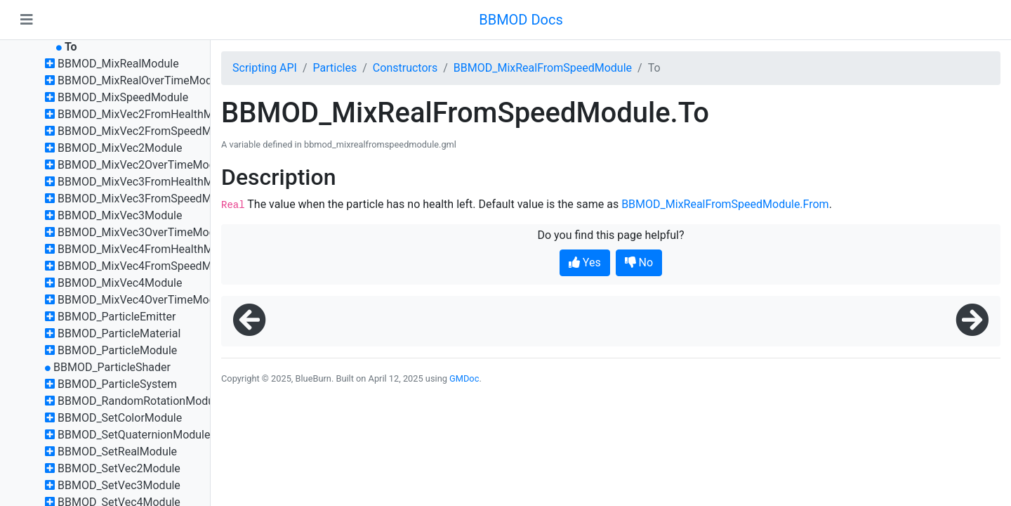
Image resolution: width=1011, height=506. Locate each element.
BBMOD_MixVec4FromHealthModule (149, 249)
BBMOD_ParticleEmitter (117, 316)
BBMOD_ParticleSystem (117, 384)
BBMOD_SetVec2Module (119, 468)
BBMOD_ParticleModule (117, 350)
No (639, 262)
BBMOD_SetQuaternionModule (134, 434)
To (71, 46)
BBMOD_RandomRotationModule (140, 401)
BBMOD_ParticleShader (112, 367)
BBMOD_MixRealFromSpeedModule (543, 67)
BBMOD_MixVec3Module (120, 215)
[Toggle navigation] (26, 19)
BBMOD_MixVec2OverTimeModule (144, 164)
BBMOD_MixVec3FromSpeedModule (148, 198)
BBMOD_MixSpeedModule (123, 97)
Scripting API (264, 67)
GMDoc (464, 378)
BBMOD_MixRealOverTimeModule (142, 80)
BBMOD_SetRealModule (117, 451)
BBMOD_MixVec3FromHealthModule (149, 181)
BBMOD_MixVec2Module (120, 148)
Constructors (405, 67)
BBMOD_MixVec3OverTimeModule (144, 232)
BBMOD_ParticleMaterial (119, 333)
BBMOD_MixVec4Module (120, 283)
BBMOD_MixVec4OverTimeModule (144, 299)
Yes (585, 262)
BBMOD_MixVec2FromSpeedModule (148, 131)
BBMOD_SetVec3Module (119, 485)
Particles (335, 67)
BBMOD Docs (521, 19)
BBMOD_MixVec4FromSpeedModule (148, 266)
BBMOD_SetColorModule (120, 417)
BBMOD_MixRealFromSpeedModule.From (725, 204)
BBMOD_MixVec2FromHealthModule (149, 114)
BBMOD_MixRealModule (118, 63)
